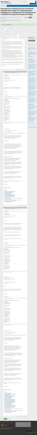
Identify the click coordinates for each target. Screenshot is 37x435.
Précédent (29, 56)
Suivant (32, 56)
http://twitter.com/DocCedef (8, 397)
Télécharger (8, 78)
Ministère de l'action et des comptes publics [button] (10, 72)
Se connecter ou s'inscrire (23, 1)
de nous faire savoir (4, 20)
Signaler (22, 69)
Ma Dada (6, 2)
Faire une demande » (33, 3)
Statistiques (16, 5)
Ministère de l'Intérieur (30, 102)
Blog (11, 5)
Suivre (30, 17)
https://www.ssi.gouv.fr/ (7, 394)
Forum (20, 5)
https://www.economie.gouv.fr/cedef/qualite (9, 191)
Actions (26, 17)
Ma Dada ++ (29, 47)
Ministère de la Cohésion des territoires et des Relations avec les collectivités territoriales (32, 83)
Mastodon (32, 432)
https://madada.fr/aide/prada (8, 201)
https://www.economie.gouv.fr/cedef (8, 192)
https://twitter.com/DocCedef (7, 398)
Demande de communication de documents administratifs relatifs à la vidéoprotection (32, 61)
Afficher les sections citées (7, 187)
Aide (13, 5)
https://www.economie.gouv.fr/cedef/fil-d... (9, 195)
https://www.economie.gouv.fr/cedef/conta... (9, 194)
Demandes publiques (3, 5)
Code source (35, 432)
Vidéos (29, 432)
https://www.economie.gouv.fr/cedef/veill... (9, 196)
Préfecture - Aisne (30, 121)
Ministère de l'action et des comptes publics (11, 17)
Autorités (8, 5)
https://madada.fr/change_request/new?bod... (10, 200)
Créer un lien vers (18, 69)
